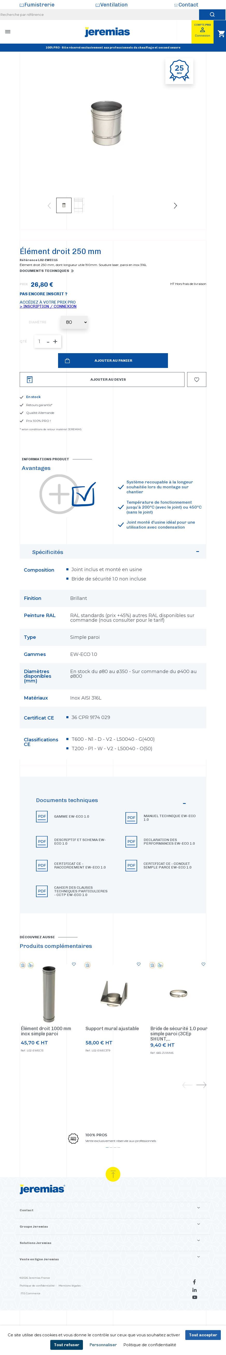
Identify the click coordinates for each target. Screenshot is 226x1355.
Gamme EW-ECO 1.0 (71, 838)
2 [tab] (111, 1169)
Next (175, 206)
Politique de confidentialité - (38, 1307)
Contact (188, 5)
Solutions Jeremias (35, 1265)
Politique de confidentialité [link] (149, 1344)
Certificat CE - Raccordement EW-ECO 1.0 (80, 887)
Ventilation (114, 5)
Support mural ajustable (112, 1050)
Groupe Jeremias (34, 1248)
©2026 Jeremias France (35, 1300)
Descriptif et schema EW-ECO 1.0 (80, 863)
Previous (49, 206)
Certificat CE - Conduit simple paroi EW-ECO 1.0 (168, 887)
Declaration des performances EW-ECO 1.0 (169, 863)
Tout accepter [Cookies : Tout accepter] (203, 1335)
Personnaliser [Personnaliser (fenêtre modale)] (103, 1345)
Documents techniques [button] (44, 293)
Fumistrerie (39, 5)
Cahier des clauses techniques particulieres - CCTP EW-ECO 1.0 (81, 913)
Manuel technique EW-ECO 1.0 (170, 840)
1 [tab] (107, 1169)
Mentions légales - (70, 1307)
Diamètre (37, 344)
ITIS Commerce (30, 1315)
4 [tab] (118, 1169)
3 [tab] (115, 1169)
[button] (113, 867)
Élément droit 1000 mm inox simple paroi (46, 1053)
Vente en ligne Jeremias (39, 1281)
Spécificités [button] (116, 575)
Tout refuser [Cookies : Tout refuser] (66, 1345)
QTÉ (23, 363)
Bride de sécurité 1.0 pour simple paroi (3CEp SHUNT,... (179, 1056)
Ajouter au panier (113, 382)
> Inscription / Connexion (48, 328)
